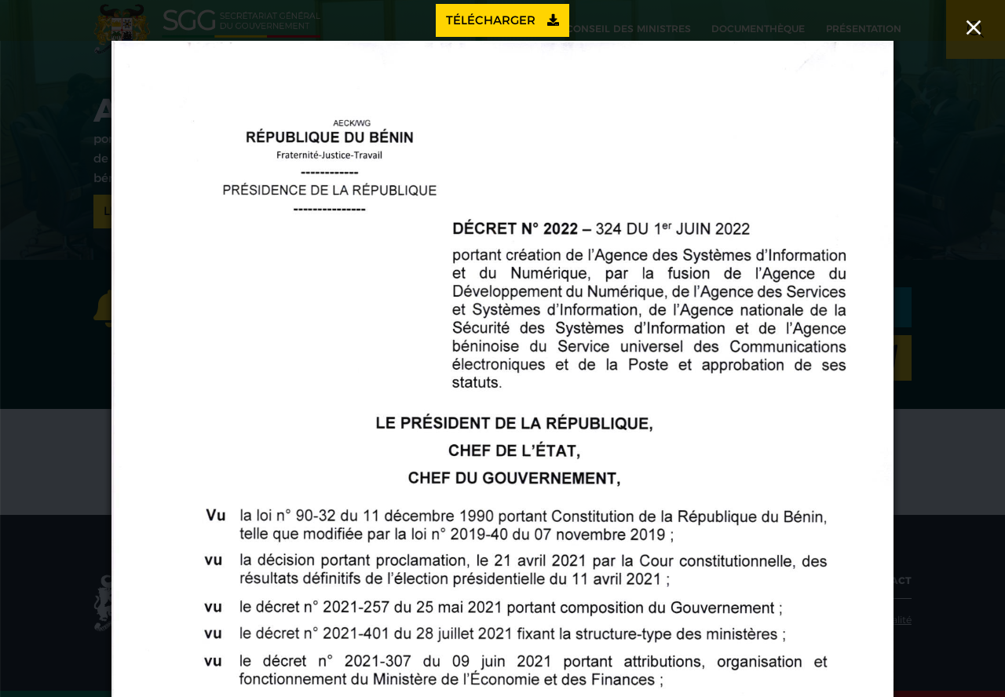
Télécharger (502, 20)
